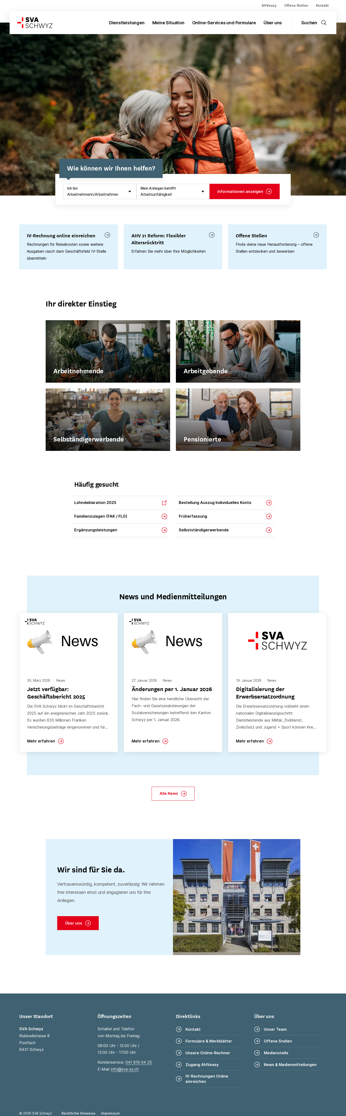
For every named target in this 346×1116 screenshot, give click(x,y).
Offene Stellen (296, 5)
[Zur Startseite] (31, 22)
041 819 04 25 (138, 1062)
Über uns (273, 22)
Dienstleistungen (127, 22)
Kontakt (322, 5)
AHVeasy (269, 5)
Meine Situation (168, 22)
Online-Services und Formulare (224, 22)
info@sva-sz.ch (125, 1069)
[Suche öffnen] (316, 22)
